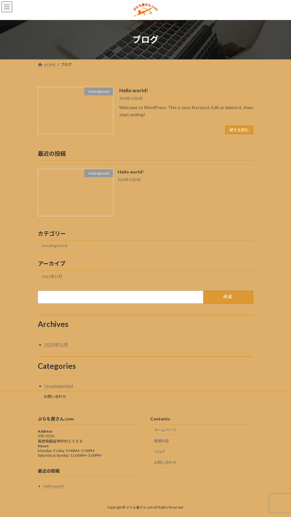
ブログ (159, 451)
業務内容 (161, 441)
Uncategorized (54, 245)
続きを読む (239, 130)
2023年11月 (52, 276)
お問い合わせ (55, 396)
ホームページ (165, 430)
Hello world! (133, 90)
